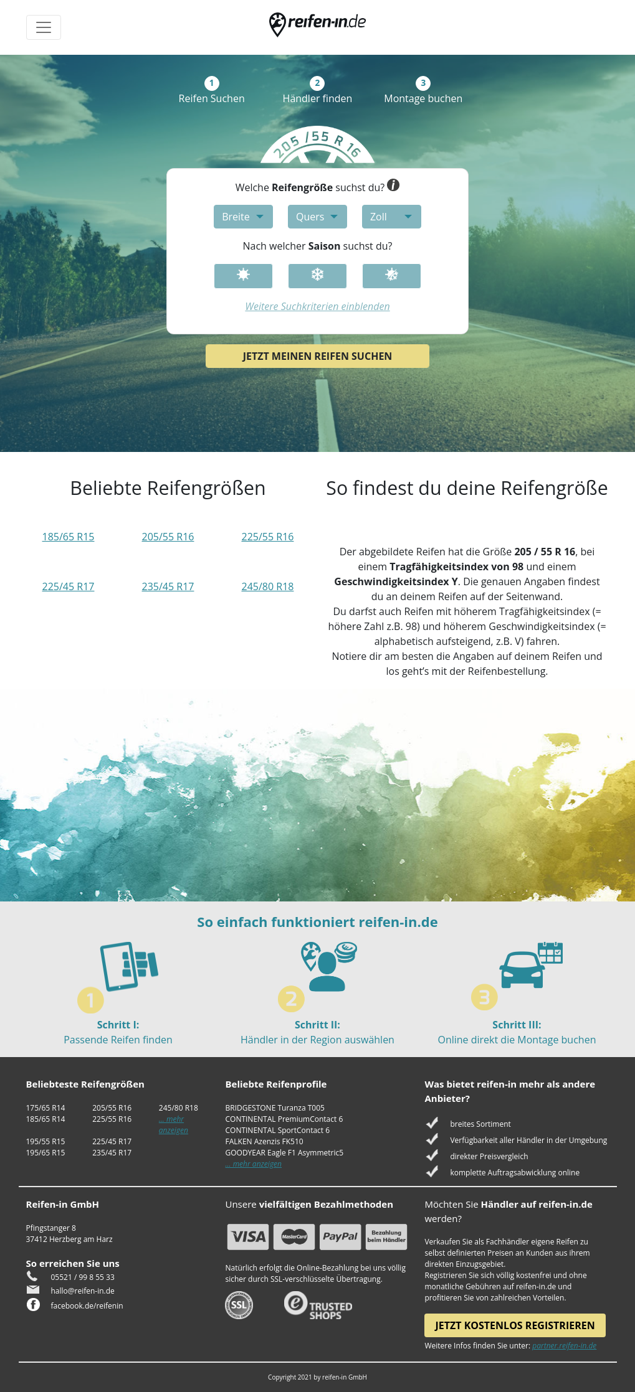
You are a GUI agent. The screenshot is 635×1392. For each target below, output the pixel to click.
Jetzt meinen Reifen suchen (318, 356)
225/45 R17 (68, 586)
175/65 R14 (45, 1108)
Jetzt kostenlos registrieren (514, 1325)
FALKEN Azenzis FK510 (264, 1141)
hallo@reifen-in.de (83, 1291)
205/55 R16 (168, 536)
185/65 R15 (68, 536)
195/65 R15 (45, 1152)
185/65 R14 (45, 1119)
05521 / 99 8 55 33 (83, 1277)
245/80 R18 (267, 586)
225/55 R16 (267, 536)
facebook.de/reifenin (87, 1305)
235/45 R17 (168, 586)
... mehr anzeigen (173, 1125)
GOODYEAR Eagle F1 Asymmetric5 (284, 1152)
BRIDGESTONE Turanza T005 (274, 1108)
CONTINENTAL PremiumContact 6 (284, 1119)
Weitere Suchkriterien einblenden (317, 306)
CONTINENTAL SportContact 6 (277, 1130)
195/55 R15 (45, 1141)
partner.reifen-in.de (564, 1345)
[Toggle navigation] (43, 27)
